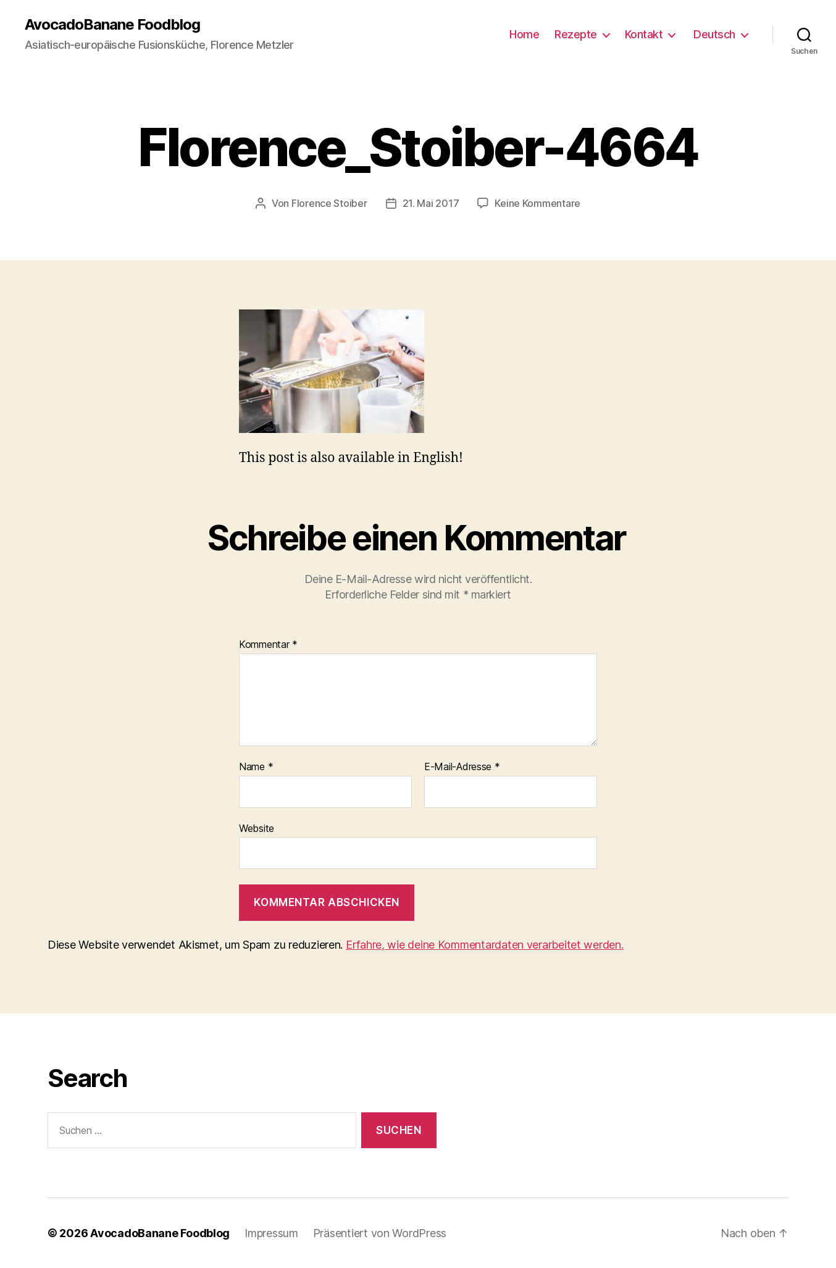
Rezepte (575, 34)
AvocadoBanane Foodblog (112, 24)
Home (524, 34)
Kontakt (644, 34)
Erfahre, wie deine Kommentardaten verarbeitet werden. (485, 944)
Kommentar (268, 644)
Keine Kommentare (537, 203)
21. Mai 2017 (431, 203)
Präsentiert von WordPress (379, 1233)
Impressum (271, 1233)
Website (256, 828)
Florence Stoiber (329, 203)
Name (256, 767)
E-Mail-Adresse (462, 767)
